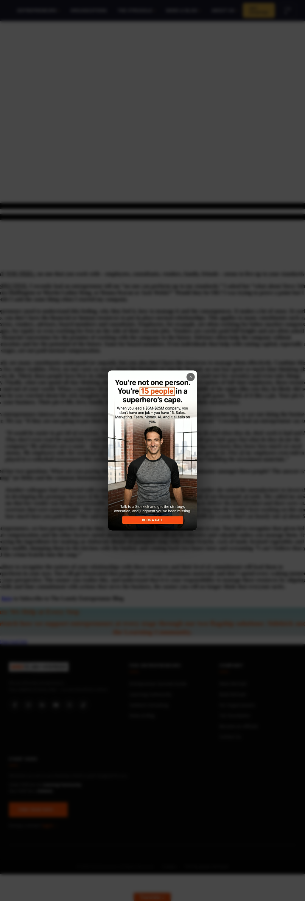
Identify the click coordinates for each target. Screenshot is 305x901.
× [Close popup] (190, 376)
